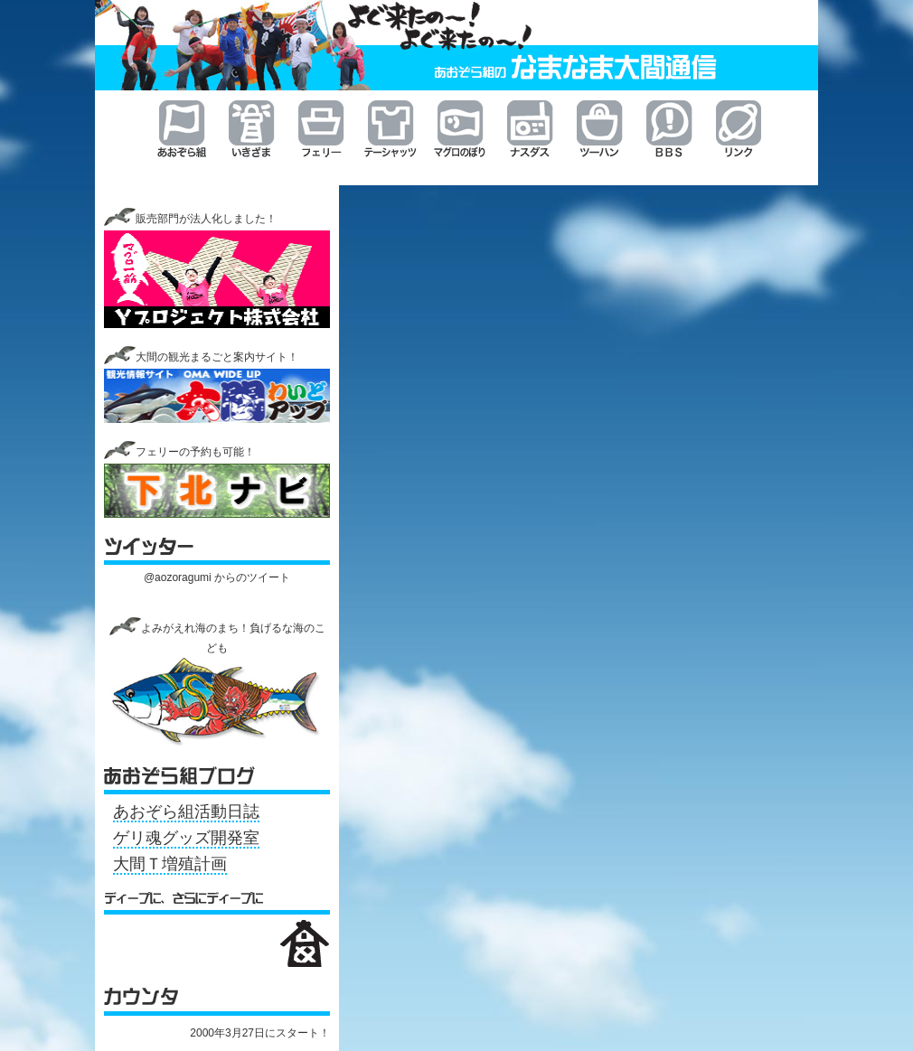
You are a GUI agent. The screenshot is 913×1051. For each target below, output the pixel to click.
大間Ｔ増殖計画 (170, 864)
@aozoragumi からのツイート (217, 577)
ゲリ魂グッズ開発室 (186, 838)
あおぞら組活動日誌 (186, 811)
